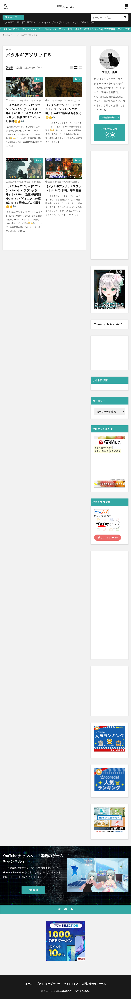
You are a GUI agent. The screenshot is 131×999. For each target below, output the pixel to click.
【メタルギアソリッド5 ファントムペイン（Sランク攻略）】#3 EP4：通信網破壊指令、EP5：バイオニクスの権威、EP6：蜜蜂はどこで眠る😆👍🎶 (23, 196)
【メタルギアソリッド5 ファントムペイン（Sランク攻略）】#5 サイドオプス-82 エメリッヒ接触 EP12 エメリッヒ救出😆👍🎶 (23, 113)
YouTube (33, 889)
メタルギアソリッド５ (27, 35)
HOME (8, 35)
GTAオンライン (89, 22)
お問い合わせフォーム (94, 983)
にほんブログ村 (102, 515)
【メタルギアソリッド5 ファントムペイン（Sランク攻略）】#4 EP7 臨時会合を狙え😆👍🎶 (63, 111)
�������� (117, 479)
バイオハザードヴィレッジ (56, 22)
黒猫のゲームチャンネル (75, 991)
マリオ (75, 22)
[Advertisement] (109, 205)
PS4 (39, 79)
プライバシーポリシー (48, 983)
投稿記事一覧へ (109, 117)
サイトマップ (71, 983)
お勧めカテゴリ (32, 67)
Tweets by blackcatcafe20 (108, 324)
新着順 (9, 67)
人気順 (18, 67)
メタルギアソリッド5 (14, 22)
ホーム (28, 983)
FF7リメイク (33, 22)
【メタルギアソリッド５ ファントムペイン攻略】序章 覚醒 (63, 188)
